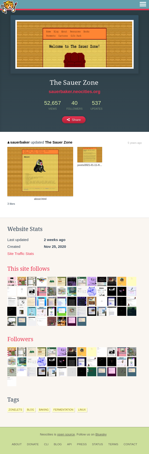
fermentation (63, 409)
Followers (20, 339)
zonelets (15, 409)
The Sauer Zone (58, 142)
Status (97, 444)
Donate (33, 444)
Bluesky (101, 434)
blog (30, 409)
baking (44, 409)
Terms (113, 444)
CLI (46, 444)
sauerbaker (19, 142)
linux (82, 409)
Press (82, 444)
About (17, 444)
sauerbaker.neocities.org (74, 91)
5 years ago (135, 142)
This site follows (28, 269)
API (69, 444)
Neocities (46, 434)
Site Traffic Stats (20, 253)
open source (66, 434)
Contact (130, 444)
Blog (58, 444)
